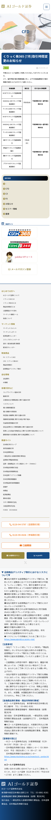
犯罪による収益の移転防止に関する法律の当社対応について (23, 431)
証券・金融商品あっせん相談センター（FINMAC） (20, 464)
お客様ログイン (14, 555)
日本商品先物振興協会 (10, 471)
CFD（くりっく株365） (11, 361)
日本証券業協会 (8, 452)
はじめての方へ (8, 291)
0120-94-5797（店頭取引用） (26, 524)
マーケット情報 (8, 324)
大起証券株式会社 (9, 506)
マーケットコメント (10, 328)
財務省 (5, 490)
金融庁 (5, 487)
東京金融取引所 (8, 448)
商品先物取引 (7, 365)
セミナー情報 (10, 208)
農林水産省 (7, 498)
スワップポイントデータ (11, 340)
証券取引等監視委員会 (10, 460)
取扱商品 (5, 353)
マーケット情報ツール (10, 314)
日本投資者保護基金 (10, 479)
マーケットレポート (10, 332)
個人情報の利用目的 (10, 411)
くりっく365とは (9, 299)
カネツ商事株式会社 (10, 502)
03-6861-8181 (42, 792)
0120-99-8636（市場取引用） (26, 535)
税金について (7, 318)
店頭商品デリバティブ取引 (12, 369)
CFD (6, 188)
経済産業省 (7, 494)
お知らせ (8, 203)
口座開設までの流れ (10, 311)
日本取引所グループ (9, 444)
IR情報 (5, 382)
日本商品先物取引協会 (10, 467)
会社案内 (6, 378)
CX (5, 193)
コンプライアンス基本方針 (12, 392)
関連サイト (6, 440)
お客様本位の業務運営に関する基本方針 (16, 400)
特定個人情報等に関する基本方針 (14, 415)
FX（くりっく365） (9, 357)
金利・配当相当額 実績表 (11, 343)
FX (5, 198)
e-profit (39, 555)
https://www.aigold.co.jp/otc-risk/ (19, 639)
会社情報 (5, 374)
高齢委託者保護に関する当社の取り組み (16, 419)
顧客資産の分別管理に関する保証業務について (19, 434)
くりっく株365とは (9, 303)
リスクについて (8, 404)
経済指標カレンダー (10, 336)
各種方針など (7, 388)
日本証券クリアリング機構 (12, 475)
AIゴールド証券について (11, 295)
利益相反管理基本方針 (10, 423)
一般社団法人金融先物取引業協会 (14, 456)
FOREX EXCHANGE (10, 510)
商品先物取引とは (9, 307)
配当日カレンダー (9, 347)
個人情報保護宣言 (9, 407)
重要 (6, 213)
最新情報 (8, 178)
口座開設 (27, 545)
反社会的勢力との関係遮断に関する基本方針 (18, 427)
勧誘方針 (6, 396)
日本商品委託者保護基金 (11, 483)
